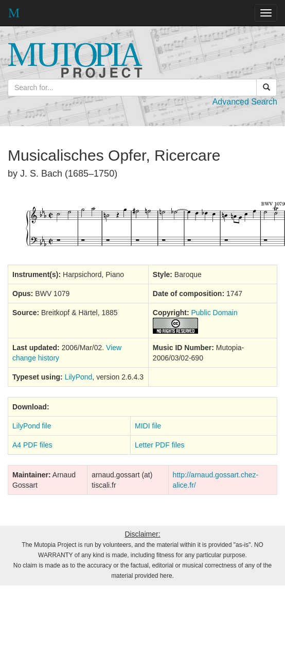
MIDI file (148, 426)
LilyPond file (31, 426)
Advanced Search (244, 101)
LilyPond (79, 377)
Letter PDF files (159, 445)
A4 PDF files (32, 445)
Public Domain (214, 312)
